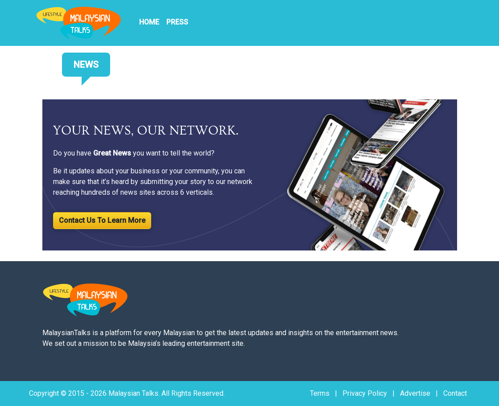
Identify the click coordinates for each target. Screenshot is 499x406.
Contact (455, 393)
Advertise (415, 393)
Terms (320, 393)
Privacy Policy (364, 393)
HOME (149, 22)
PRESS (177, 22)
